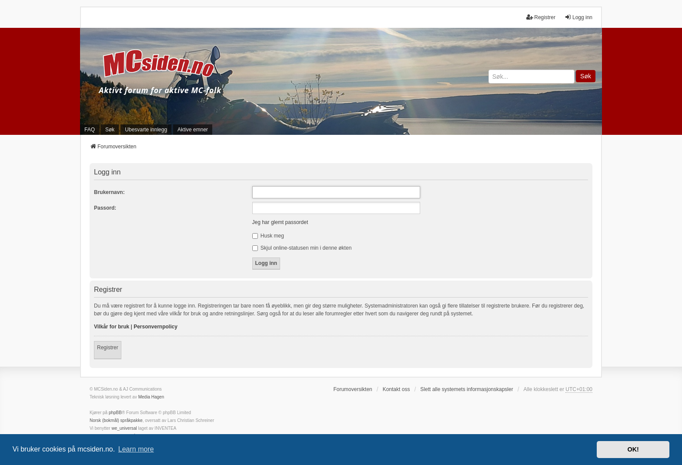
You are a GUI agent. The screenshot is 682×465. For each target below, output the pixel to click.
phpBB (115, 412)
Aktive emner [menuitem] (192, 130)
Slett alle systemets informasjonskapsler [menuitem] (466, 389)
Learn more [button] (136, 449)
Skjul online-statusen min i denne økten (302, 248)
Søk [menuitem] (109, 130)
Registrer (107, 348)
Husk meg (268, 236)
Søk (585, 76)
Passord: (105, 208)
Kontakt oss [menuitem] (396, 389)
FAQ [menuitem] (89, 130)
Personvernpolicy (155, 327)
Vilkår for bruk (111, 327)
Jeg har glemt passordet (280, 222)
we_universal (124, 428)
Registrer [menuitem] (540, 17)
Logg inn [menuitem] (578, 17)
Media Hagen (151, 397)
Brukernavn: (109, 192)
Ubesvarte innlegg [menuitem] (146, 130)
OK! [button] (633, 449)
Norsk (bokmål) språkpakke (116, 420)
